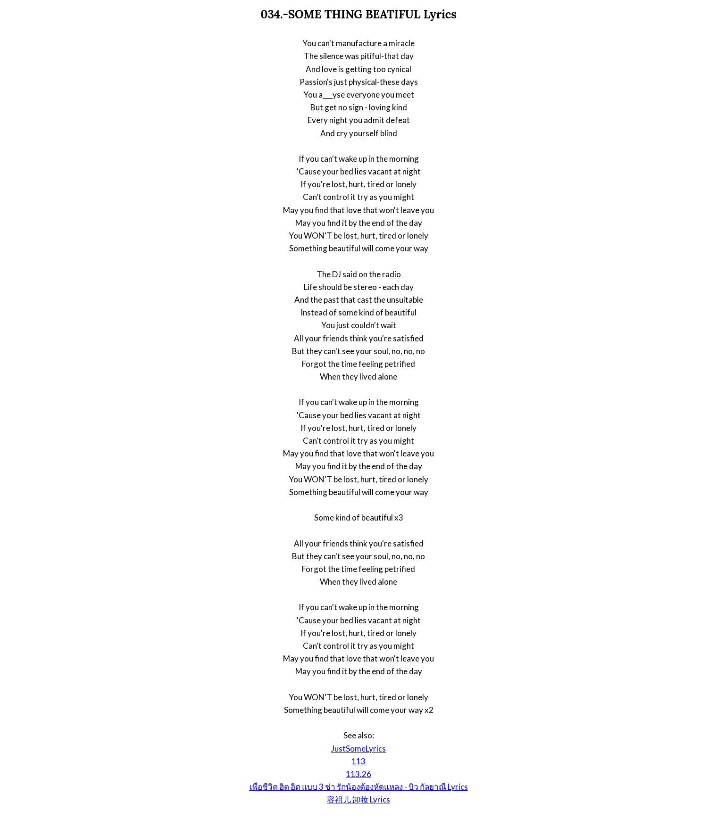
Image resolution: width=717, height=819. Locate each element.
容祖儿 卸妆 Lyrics (358, 799)
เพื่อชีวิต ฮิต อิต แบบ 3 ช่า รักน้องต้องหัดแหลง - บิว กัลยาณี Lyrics (359, 787)
